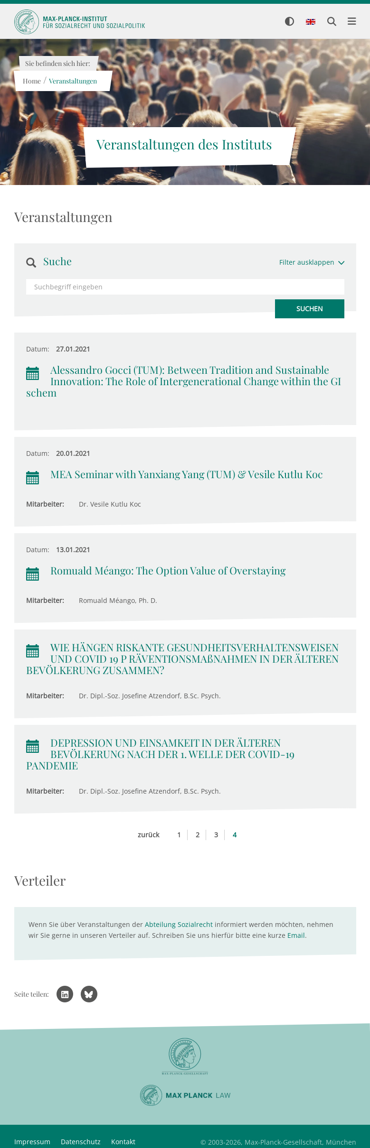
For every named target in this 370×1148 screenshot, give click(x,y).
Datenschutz (81, 1141)
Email (296, 935)
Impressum (32, 1141)
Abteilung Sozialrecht (179, 924)
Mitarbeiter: (45, 504)
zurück (148, 834)
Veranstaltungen (73, 80)
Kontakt (123, 1141)
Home (32, 80)
